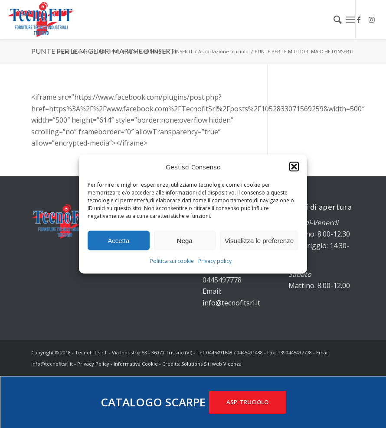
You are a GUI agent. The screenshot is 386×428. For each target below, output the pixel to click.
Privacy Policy (93, 363)
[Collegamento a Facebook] (358, 19)
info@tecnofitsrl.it (231, 303)
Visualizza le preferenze (259, 240)
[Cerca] (333, 19)
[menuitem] (333, 19)
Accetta (118, 240)
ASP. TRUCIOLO (247, 402)
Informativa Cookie (136, 363)
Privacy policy (215, 261)
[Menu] (350, 19)
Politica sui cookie (172, 261)
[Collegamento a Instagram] (371, 19)
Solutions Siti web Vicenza (211, 363)
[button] (294, 166)
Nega (185, 240)
